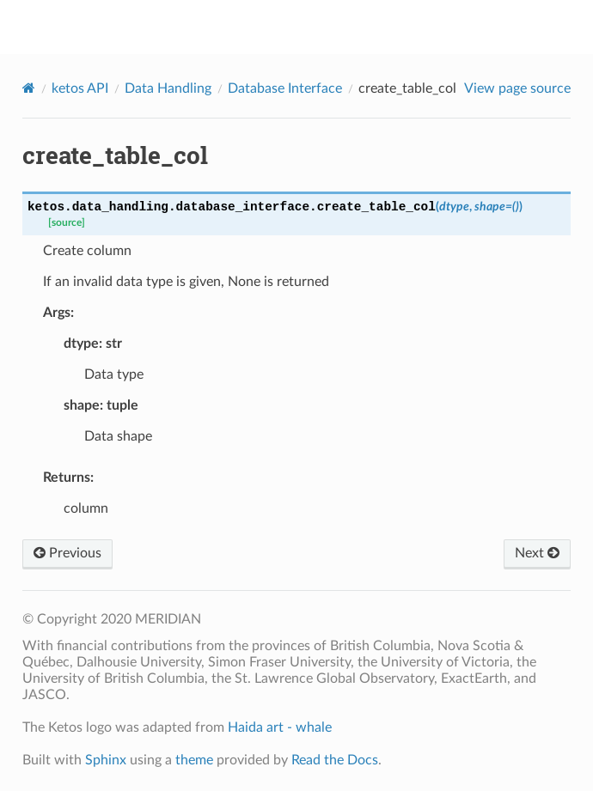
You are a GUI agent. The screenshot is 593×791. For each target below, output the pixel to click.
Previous (67, 553)
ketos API (80, 88)
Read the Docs (334, 760)
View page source (517, 88)
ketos (307, 26)
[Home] (28, 88)
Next (537, 553)
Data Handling (168, 88)
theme (194, 760)
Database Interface (285, 88)
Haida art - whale (280, 727)
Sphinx (105, 760)
